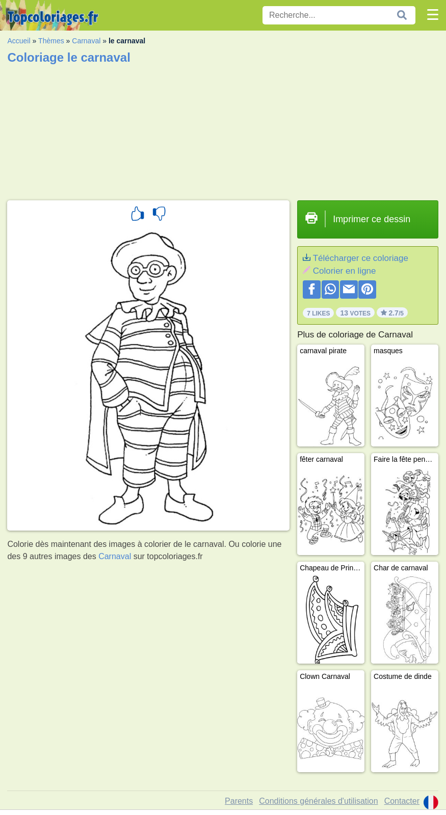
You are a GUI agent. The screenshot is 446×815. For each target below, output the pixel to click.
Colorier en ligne (344, 271)
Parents (239, 801)
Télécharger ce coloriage (360, 258)
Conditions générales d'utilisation (318, 801)
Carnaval (86, 41)
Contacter (401, 801)
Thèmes (51, 41)
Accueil (18, 41)
